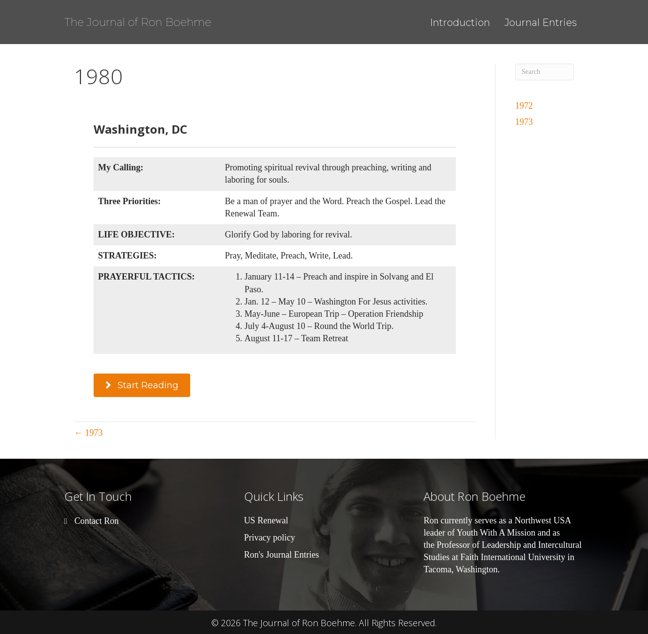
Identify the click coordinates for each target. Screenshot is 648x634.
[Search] (544, 72)
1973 (524, 122)
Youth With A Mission (496, 533)
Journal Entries (540, 22)
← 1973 (88, 433)
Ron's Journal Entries (281, 555)
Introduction (460, 22)
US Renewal (266, 520)
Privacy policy (269, 537)
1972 (524, 106)
